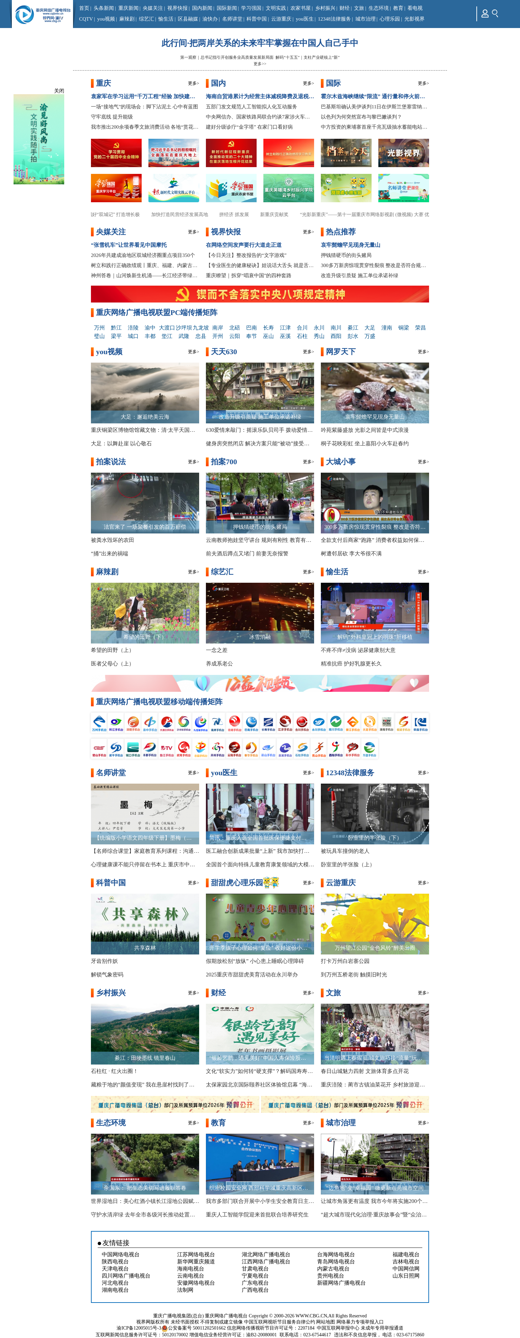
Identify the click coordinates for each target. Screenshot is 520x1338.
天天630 (224, 351)
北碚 (234, 328)
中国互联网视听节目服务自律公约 (279, 1321)
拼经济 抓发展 (242, 214)
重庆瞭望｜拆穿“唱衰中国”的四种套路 (248, 275)
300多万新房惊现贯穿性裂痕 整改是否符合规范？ (375, 265)
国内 (218, 83)
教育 (398, 8)
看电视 (415, 8)
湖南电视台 (115, 1290)
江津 (285, 328)
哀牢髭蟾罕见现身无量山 (350, 245)
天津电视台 (115, 1268)
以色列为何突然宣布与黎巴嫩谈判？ (361, 117)
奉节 (251, 336)
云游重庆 (281, 19)
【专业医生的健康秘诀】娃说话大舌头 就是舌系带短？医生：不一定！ (260, 265)
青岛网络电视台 (336, 1261)
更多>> (260, 63)
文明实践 (276, 8)
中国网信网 (406, 1268)
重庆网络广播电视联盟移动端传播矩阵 (159, 702)
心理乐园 (390, 19)
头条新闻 (104, 8)
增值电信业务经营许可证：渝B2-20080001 (233, 1334)
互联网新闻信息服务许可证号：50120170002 (142, 1334)
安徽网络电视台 (196, 1283)
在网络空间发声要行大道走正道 (244, 245)
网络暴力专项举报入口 (360, 1321)
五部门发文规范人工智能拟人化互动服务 (251, 106)
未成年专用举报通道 (382, 1328)
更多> (193, 83)
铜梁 (403, 328)
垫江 (167, 336)
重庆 (103, 83)
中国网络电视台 (121, 1254)
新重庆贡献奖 (282, 214)
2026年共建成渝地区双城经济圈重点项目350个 (143, 255)
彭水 (353, 336)
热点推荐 (341, 232)
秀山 (319, 336)
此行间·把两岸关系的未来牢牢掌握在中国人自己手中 (260, 43)
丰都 (150, 336)
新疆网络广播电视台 (341, 1283)
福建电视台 (406, 1254)
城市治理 (365, 19)
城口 (133, 336)
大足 (369, 328)
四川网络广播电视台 (126, 1276)
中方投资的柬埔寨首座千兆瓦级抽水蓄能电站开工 (375, 127)
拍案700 (224, 461)
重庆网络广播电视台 (226, 1315)
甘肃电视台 (255, 1268)
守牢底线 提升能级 (112, 117)
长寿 (268, 328)
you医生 (305, 19)
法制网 (185, 1290)
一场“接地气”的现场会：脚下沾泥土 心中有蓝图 (144, 106)
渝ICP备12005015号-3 (139, 1328)
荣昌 (420, 328)
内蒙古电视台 (333, 1268)
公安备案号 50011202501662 (194, 1328)
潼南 (386, 328)
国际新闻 (227, 8)
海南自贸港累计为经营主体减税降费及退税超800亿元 (260, 96)
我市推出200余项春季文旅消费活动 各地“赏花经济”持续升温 (145, 127)
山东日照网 (406, 1276)
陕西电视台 (115, 1261)
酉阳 (336, 336)
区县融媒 (188, 19)
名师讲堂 (232, 19)
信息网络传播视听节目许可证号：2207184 (270, 1328)
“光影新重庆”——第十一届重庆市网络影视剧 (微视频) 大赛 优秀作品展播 (384, 214)
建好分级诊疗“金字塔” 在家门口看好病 (249, 127)
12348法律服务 (334, 19)
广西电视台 (255, 1290)
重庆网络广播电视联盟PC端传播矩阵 (156, 312)
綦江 (353, 328)
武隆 (184, 336)
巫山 (268, 336)
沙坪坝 (184, 328)
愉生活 (165, 19)
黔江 (116, 328)
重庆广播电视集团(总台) (178, 1315)
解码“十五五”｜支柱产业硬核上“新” (307, 57)
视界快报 (177, 8)
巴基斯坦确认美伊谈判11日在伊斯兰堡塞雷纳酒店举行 (375, 106)
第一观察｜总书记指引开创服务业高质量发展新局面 (227, 57)
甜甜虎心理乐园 (237, 882)
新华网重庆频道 (196, 1261)
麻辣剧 (127, 19)
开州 (217, 336)
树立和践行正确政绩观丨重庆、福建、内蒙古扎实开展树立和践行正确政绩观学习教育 (145, 265)
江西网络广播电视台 (266, 1261)
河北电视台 (115, 1283)
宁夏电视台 (255, 1276)
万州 (99, 328)
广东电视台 (255, 1283)
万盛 (369, 336)
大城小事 (341, 461)
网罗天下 (341, 351)
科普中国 (256, 19)
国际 (333, 83)
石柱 (302, 336)
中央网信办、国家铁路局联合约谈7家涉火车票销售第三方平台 (260, 117)
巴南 (251, 328)
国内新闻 (202, 8)
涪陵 (133, 328)
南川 (336, 328)
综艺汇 (146, 19)
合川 (302, 328)
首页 (84, 8)
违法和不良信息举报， (357, 1334)
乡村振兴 (325, 8)
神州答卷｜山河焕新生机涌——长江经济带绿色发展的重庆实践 (145, 275)
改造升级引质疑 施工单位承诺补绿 (359, 275)
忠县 (200, 336)
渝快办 (210, 19)
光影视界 (414, 19)
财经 (344, 8)
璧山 (99, 336)
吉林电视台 (406, 1261)
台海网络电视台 (336, 1254)
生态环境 (379, 8)
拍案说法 (111, 461)
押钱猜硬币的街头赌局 (346, 255)
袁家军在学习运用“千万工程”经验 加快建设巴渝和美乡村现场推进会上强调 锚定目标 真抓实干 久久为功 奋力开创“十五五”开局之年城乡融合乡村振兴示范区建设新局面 (145, 96)
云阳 (234, 336)
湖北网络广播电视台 (266, 1254)
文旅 (359, 8)
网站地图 (325, 1321)
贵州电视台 (330, 1276)
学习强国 (251, 8)
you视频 (106, 19)
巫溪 (285, 336)
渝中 (150, 328)
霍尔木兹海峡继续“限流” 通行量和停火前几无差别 (375, 96)
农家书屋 (300, 8)
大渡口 (167, 328)
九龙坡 (201, 328)
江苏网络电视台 (196, 1254)
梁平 (116, 336)
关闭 (59, 91)
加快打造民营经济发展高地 (187, 214)
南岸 (217, 328)
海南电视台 (190, 1268)
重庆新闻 (128, 8)
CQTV (86, 19)
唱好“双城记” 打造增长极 (121, 214)
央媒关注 (153, 8)
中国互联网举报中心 (338, 1328)
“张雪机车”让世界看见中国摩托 (129, 245)
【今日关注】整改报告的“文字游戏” (246, 255)
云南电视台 (190, 1276)
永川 (319, 328)
